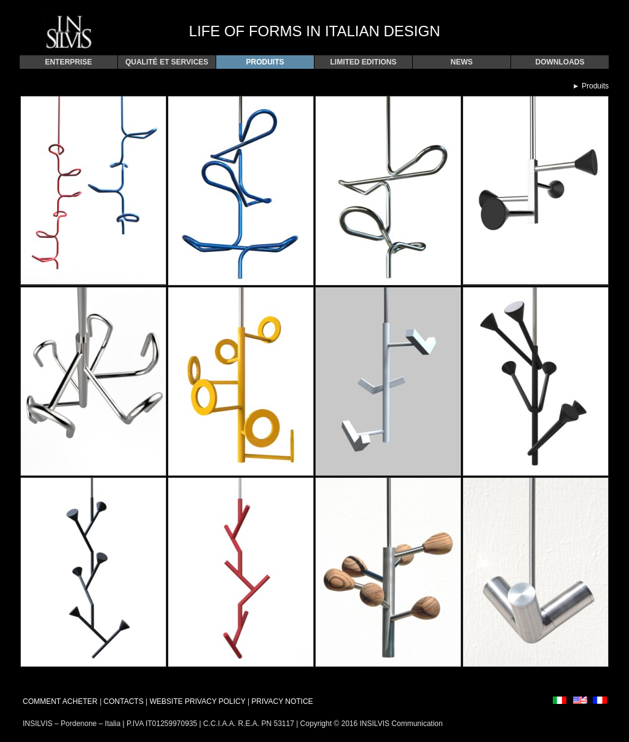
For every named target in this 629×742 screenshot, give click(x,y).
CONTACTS (124, 701)
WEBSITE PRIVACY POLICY (198, 701)
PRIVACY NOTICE (282, 701)
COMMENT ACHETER (60, 701)
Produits (595, 86)
